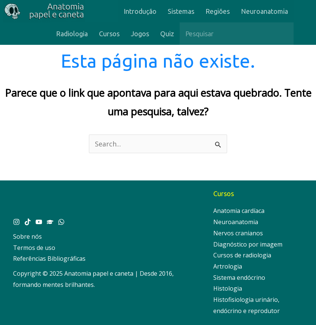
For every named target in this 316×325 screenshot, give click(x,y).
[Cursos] (50, 222)
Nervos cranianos (238, 233)
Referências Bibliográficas (49, 258)
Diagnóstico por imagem (247, 244)
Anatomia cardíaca (238, 211)
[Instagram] (16, 222)
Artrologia (227, 266)
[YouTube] (38, 222)
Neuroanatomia (235, 222)
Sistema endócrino (239, 277)
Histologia (227, 288)
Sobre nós (27, 236)
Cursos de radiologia (242, 255)
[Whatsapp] (61, 222)
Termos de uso (34, 248)
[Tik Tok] (27, 222)
